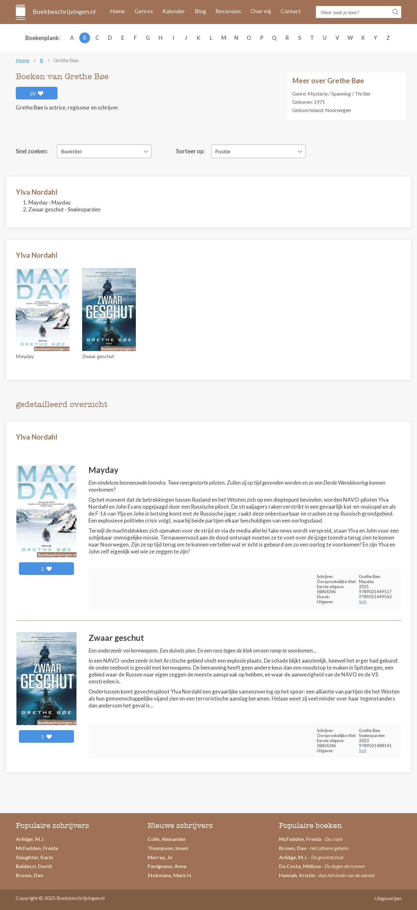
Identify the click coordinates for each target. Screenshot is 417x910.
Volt (362, 601)
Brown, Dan (292, 848)
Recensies (228, 11)
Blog (200, 11)
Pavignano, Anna (167, 866)
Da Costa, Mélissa (300, 866)
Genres (144, 11)
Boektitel (71, 151)
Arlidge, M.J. (30, 839)
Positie (222, 151)
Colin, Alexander (167, 839)
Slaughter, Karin (34, 857)
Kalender (173, 11)
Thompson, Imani (168, 848)
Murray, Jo (160, 857)
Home (117, 11)
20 (37, 93)
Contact (291, 11)
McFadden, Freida (37, 848)
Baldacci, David (34, 866)
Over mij (261, 11)
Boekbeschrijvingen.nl (64, 11)
